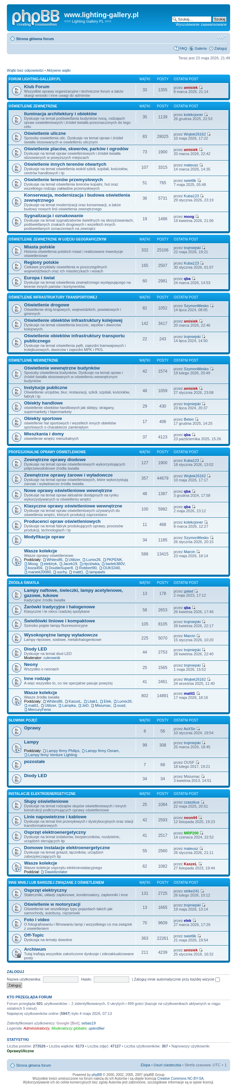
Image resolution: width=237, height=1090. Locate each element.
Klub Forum (36, 86)
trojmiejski (192, 248)
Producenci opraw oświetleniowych (62, 521)
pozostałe (34, 761)
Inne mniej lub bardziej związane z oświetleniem (56, 882)
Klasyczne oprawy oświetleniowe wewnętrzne (73, 505)
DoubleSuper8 (61, 568)
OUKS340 (111, 568)
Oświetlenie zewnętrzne (33, 106)
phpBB (97, 1075)
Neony (31, 664)
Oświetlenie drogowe (46, 304)
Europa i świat (39, 277)
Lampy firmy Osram (102, 751)
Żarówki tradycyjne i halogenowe (59, 606)
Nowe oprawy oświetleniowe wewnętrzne (68, 490)
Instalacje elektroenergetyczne (42, 794)
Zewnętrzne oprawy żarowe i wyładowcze (68, 475)
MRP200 (191, 833)
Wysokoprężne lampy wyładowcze (61, 634)
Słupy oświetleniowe (46, 801)
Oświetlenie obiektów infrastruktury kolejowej (73, 320)
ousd (121, 705)
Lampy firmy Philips (63, 751)
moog (189, 216)
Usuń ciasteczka (167, 1065)
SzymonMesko (196, 306)
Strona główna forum (35, 39)
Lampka (69, 705)
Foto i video (36, 919)
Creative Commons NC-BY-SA (180, 1078)
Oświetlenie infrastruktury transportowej (53, 297)
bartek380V (114, 564)
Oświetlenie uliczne (45, 133)
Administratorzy (36, 1028)
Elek (107, 701)
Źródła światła (24, 583)
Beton (189, 419)
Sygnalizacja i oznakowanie (53, 215)
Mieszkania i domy (44, 433)
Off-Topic (34, 935)
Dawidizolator (56, 872)
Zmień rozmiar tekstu (222, 37)
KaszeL (75, 701)
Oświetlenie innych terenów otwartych (65, 164)
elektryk (50, 564)
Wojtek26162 (195, 134)
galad (188, 591)
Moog (33, 564)
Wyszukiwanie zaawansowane (201, 24)
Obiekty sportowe (43, 418)
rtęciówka (91, 564)
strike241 (191, 891)
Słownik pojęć (23, 720)
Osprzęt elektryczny (45, 890)
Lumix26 (93, 560)
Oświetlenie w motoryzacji (52, 904)
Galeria (200, 48)
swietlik (190, 180)
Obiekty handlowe (43, 403)
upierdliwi (96, 1028)
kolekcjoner (193, 115)
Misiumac (103, 705)
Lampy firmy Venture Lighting (52, 755)
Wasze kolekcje (40, 550)
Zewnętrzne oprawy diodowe (55, 459)
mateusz (191, 165)
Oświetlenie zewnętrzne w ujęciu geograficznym (57, 239)
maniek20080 (39, 572)
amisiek (191, 87)
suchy (62, 572)
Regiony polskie (41, 262)
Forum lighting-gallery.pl (35, 79)
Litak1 (93, 701)
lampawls (97, 572)
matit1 (78, 572)
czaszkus (191, 802)
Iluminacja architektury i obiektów (60, 113)
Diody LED (35, 649)
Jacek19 (70, 564)
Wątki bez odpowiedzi (25, 70)
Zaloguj (220, 48)
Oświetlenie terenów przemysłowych (63, 179)
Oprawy (32, 727)
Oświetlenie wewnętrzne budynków (62, 368)
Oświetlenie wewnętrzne (33, 360)
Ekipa (145, 1065)
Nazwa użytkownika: (24, 979)
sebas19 (88, 1023)
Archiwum (35, 949)
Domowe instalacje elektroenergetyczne (67, 847)
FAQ (183, 48)
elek (187, 920)
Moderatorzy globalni (69, 1028)
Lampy (31, 742)
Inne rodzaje (37, 678)
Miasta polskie (39, 246)
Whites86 (55, 560)
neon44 (190, 818)
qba (187, 279)
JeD (85, 705)
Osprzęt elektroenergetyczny (55, 832)
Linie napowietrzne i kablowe (55, 816)
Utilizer (74, 560)
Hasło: (86, 979)
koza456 (35, 568)
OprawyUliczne (20, 1051)
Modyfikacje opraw (44, 536)
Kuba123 (191, 196)
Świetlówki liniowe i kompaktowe (59, 620)
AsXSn (189, 729)
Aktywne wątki (59, 70)
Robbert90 (88, 568)
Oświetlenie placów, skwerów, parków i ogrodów (76, 148)
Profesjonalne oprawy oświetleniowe (47, 452)
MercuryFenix (39, 709)
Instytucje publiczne (45, 387)
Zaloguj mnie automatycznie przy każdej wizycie (177, 979)
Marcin (189, 552)
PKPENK (114, 560)
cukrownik (51, 658)
